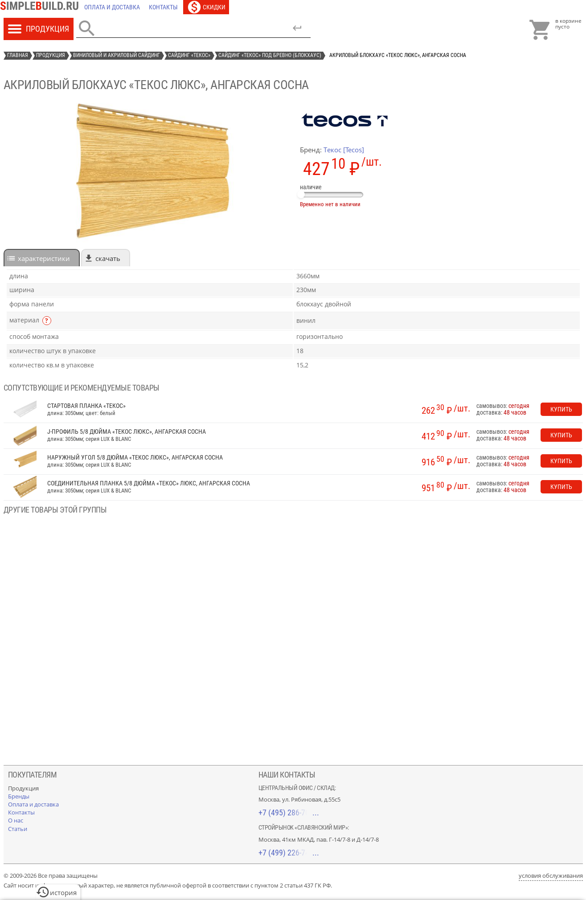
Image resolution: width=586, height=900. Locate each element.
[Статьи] (17, 829)
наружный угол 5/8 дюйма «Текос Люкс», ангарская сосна (135, 457)
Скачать (107, 258)
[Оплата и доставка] (112, 7)
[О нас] (15, 820)
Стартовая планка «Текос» (86, 406)
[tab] (42, 257)
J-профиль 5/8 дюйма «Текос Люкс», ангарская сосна (126, 431)
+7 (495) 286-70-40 (288, 812)
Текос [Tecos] (344, 149)
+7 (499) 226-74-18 (288, 852)
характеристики (44, 258)
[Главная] (41, 7)
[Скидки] (206, 7)
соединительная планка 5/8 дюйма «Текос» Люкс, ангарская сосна (148, 483)
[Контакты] (163, 7)
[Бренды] (18, 796)
